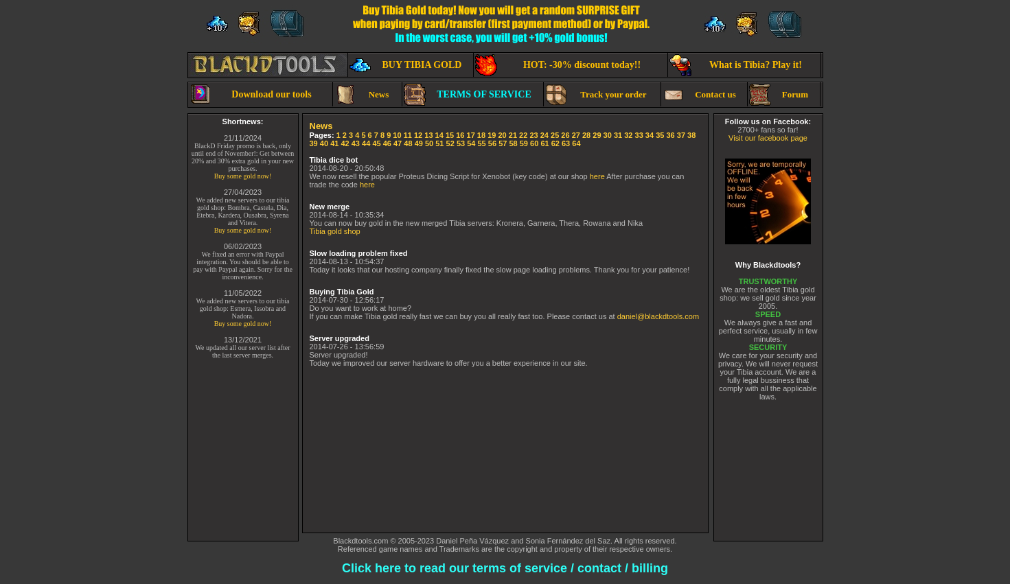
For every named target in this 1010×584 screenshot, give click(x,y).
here (597, 176)
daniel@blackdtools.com (658, 316)
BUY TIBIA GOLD (405, 65)
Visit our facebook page (767, 138)
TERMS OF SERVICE (467, 95)
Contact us (699, 95)
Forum (779, 95)
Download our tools (251, 95)
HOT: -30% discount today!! (558, 65)
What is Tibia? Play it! (735, 65)
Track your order (596, 95)
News (361, 95)
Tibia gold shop (335, 231)
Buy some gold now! (243, 176)
